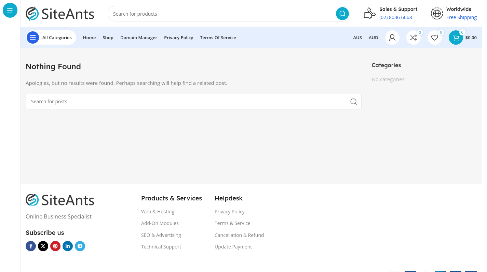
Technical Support (161, 246)
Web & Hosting (157, 211)
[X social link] (43, 246)
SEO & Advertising (161, 235)
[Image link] (60, 199)
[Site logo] (60, 13)
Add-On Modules (160, 223)
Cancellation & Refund (239, 235)
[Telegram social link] (80, 246)
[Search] (229, 13)
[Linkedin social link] (68, 246)
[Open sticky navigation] (51, 37)
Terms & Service (233, 223)
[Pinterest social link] (55, 246)
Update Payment (233, 246)
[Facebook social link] (31, 246)
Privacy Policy (229, 211)
